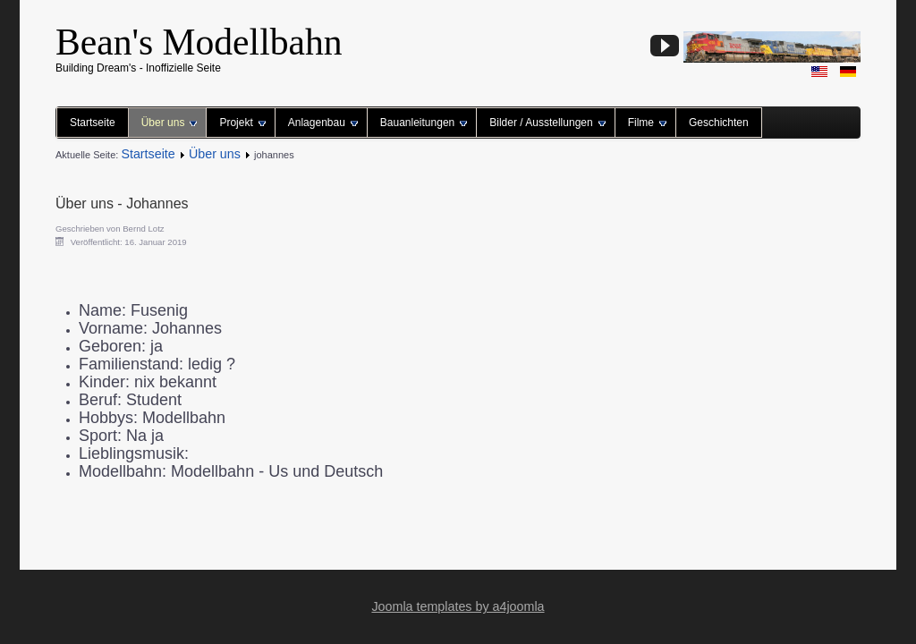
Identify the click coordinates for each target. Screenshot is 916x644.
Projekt (242, 122)
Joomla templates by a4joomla (457, 606)
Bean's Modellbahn (199, 42)
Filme (647, 122)
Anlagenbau (323, 122)
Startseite (92, 122)
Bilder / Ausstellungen (547, 122)
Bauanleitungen (423, 122)
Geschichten (719, 122)
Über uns (169, 122)
